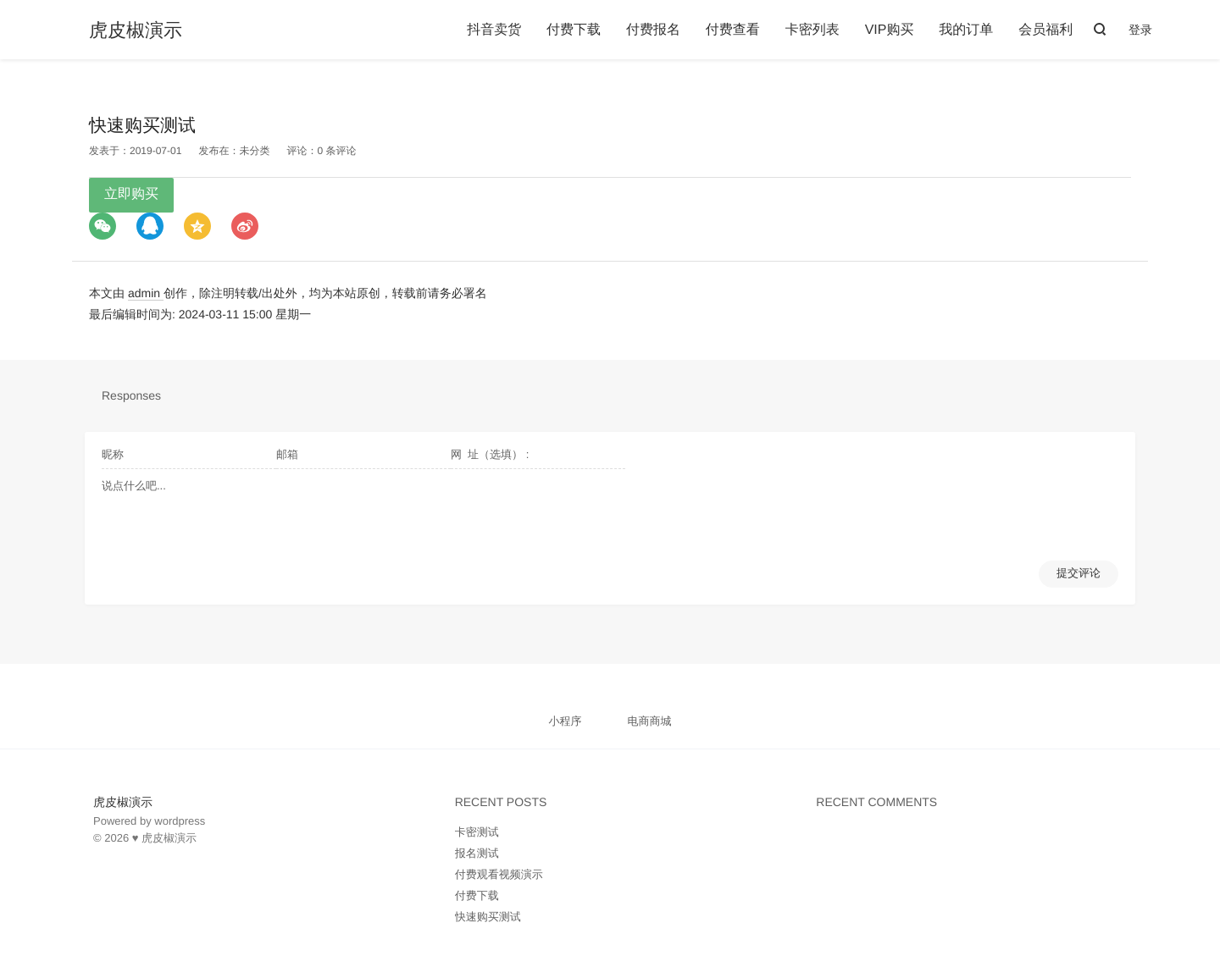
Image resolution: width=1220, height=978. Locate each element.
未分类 (254, 151)
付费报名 (653, 30)
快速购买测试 (488, 916)
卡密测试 (477, 832)
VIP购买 (889, 30)
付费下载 (573, 30)
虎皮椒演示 (135, 30)
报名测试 (477, 853)
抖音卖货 (494, 30)
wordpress (179, 821)
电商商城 (649, 721)
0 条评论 (336, 151)
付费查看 (733, 30)
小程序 (565, 721)
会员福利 (1045, 30)
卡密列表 (812, 30)
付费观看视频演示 (499, 874)
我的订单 (966, 30)
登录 (1140, 29)
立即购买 (131, 194)
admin (146, 293)
